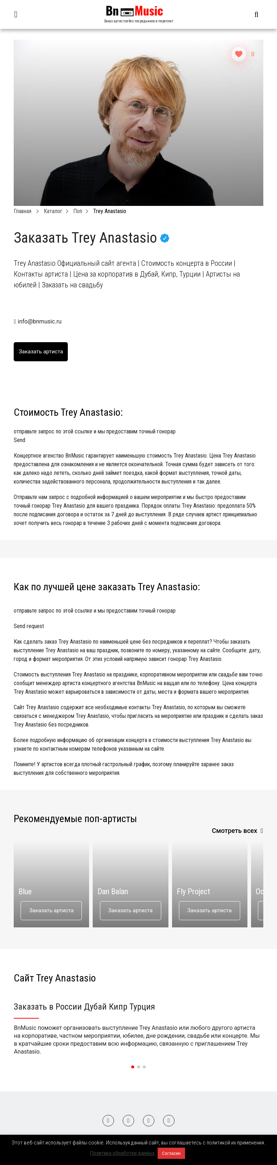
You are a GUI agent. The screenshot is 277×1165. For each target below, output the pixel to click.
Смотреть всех (234, 830)
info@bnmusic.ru (39, 321)
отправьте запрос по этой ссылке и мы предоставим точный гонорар (138, 436)
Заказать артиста (51, 910)
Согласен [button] (171, 1153)
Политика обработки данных (122, 1153)
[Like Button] (239, 54)
